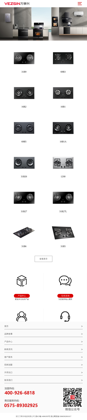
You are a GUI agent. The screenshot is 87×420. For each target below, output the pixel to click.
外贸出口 (43, 372)
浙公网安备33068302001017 (60, 416)
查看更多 (43, 259)
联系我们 (43, 380)
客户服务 (43, 357)
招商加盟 (43, 365)
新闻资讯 (43, 349)
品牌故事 (43, 334)
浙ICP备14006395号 (42, 416)
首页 (43, 326)
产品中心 (43, 342)
